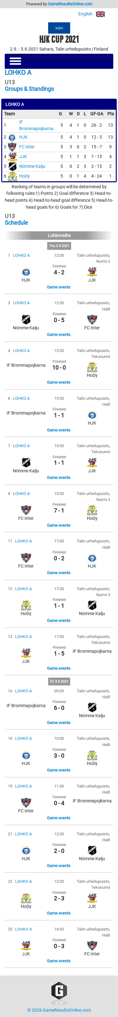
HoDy (24, 176)
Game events (58, 287)
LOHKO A (21, 255)
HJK (23, 137)
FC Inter (27, 147)
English (95, 14)
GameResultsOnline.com (70, 4)
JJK (23, 156)
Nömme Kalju (32, 166)
